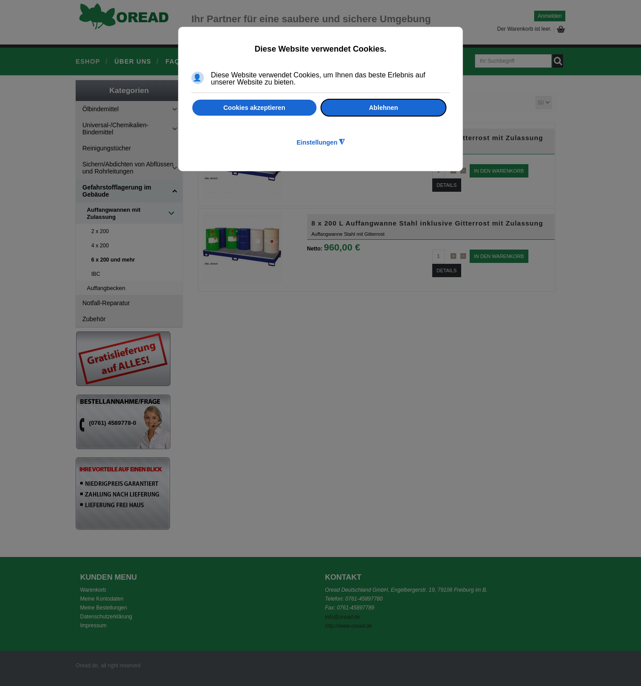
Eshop (88, 61)
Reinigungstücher (106, 148)
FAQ (173, 61)
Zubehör (93, 319)
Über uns (132, 61)
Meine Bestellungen (103, 608)
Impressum (93, 625)
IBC (95, 274)
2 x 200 (100, 231)
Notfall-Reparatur (106, 303)
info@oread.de (342, 617)
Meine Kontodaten (101, 599)
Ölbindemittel (100, 109)
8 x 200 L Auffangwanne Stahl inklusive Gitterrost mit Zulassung (428, 223)
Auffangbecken (106, 288)
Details (447, 185)
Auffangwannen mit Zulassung (114, 213)
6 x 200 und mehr (113, 260)
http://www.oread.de (348, 626)
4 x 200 (100, 245)
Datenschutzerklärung (106, 616)
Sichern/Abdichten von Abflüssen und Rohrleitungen (128, 168)
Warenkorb (93, 590)
